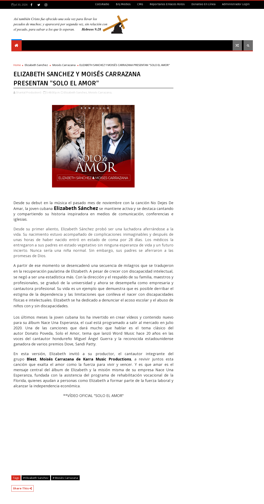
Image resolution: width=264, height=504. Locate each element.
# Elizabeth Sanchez (36, 478)
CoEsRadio (102, 4)
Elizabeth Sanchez (36, 65)
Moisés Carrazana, (100, 92)
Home (17, 65)
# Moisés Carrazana (65, 478)
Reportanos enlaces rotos (167, 4)
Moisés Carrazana (64, 65)
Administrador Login (236, 4)
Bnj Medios (123, 4)
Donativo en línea (203, 4)
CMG (140, 4)
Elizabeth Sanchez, (76, 92)
